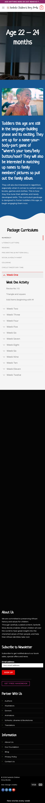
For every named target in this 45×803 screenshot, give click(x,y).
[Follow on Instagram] (6, 790)
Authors (8, 701)
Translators (10, 725)
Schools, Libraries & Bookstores (19, 720)
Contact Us (10, 761)
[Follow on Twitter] (10, 790)
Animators (9, 715)
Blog (7, 752)
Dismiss (34, 801)
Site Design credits (9, 785)
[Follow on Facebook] (3, 790)
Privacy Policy (11, 757)
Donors (8, 711)
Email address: (22, 664)
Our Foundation (12, 747)
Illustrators (9, 706)
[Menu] (3, 8)
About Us (9, 742)
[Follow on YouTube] (13, 790)
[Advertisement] (22, 416)
